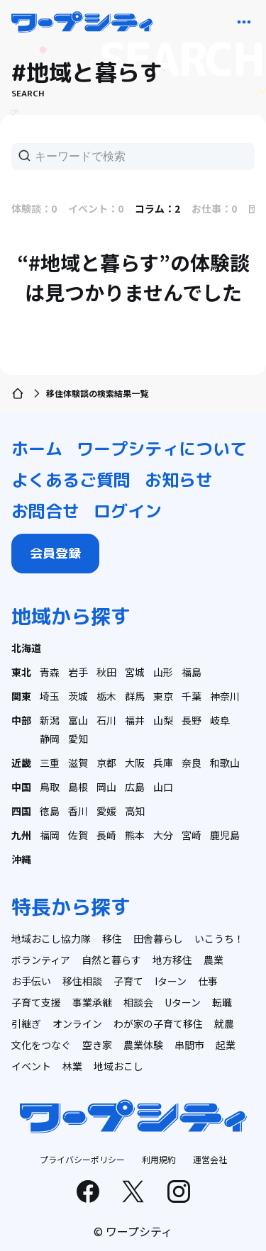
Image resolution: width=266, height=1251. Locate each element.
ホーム (36, 449)
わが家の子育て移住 (158, 1023)
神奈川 (225, 696)
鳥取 (50, 787)
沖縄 (21, 859)
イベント (31, 1066)
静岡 (50, 738)
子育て (128, 981)
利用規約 (159, 1159)
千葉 (191, 696)
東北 (21, 672)
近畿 (21, 763)
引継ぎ (26, 1023)
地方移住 (172, 960)
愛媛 (106, 811)
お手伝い (31, 981)
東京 (163, 696)
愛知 (78, 738)
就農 (224, 1023)
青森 (50, 672)
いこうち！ (219, 938)
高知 (135, 811)
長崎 (106, 835)
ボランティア (40, 960)
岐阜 (220, 720)
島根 (78, 787)
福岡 (50, 835)
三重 (50, 763)
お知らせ (179, 480)
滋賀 (78, 763)
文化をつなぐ (41, 1045)
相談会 (138, 1002)
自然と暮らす (111, 960)
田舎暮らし (158, 938)
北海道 (26, 648)
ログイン (128, 511)
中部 (21, 720)
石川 (106, 720)
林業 (72, 1066)
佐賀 (78, 835)
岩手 (78, 672)
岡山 (106, 787)
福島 (191, 672)
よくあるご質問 (71, 480)
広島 (135, 787)
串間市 (189, 1045)
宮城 (135, 672)
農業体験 (143, 1045)
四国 (21, 811)
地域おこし (118, 1066)
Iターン (171, 981)
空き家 (97, 1045)
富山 (78, 720)
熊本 (135, 835)
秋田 (106, 672)
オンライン (77, 1023)
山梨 (163, 720)
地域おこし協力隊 (51, 938)
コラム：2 (157, 208)
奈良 (191, 763)
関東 (21, 696)
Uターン (183, 1002)
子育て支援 (36, 1002)
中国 (21, 787)
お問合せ (45, 511)
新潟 (50, 720)
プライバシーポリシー (82, 1159)
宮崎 (191, 835)
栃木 (106, 696)
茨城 (78, 696)
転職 (222, 1002)
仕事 (208, 981)
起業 (225, 1045)
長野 (191, 720)
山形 (163, 672)
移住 (112, 938)
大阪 (135, 763)
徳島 (50, 811)
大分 (163, 835)
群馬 (135, 696)
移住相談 (82, 981)
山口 (163, 787)
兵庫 (163, 763)
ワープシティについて (162, 449)
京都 (106, 763)
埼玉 (50, 696)
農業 (213, 960)
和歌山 (225, 763)
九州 (21, 835)
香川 (78, 811)
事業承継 (92, 1002)
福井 (135, 720)
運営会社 (210, 1159)
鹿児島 (225, 835)
